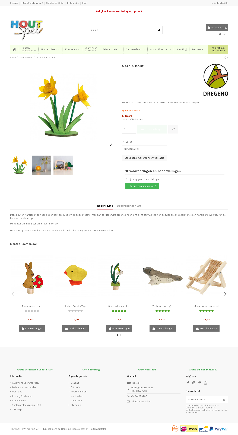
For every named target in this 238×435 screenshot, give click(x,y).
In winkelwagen (152, 129)
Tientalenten (78, 428)
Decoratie (76, 400)
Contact (14, 3)
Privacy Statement (22, 396)
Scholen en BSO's (55, 3)
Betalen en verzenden (24, 387)
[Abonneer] (224, 399)
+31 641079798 (139, 396)
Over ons (17, 391)
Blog (84, 3)
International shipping (32, 3)
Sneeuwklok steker (119, 306)
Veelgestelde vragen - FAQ (26, 405)
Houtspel (15, 428)
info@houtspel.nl (141, 401)
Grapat (75, 382)
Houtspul (66, 428)
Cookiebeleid (19, 400)
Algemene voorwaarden (25, 382)
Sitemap (17, 409)
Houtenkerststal (97, 428)
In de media (73, 3)
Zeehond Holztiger (162, 306)
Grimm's (75, 387)
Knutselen (76, 396)
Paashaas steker (32, 306)
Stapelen (76, 405)
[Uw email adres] (203, 399)
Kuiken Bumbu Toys (75, 306)
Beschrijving (105, 205)
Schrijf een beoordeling (143, 186)
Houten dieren (79, 391)
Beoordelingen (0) (129, 205)
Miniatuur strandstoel (206, 306)
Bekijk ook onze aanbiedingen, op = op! (119, 11)
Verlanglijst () (219, 3)
